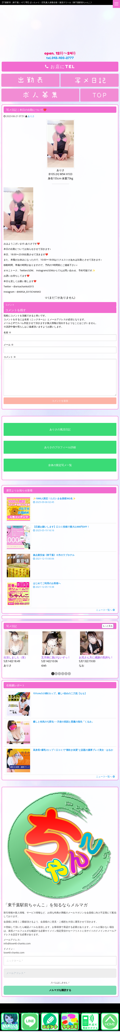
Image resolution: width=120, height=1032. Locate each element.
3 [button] (59, 674)
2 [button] (56, 674)
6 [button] (69, 674)
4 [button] (62, 674)
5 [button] (65, 674)
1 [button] (52, 674)
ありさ (31, 116)
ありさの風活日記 (60, 429)
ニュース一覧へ (105, 609)
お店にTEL (60, 66)
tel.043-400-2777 (60, 58)
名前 (7, 332)
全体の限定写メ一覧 (60, 465)
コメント (10, 356)
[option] (22, 649)
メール (8, 344)
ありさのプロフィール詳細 (60, 447)
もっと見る (108, 625)
